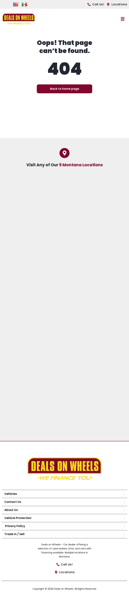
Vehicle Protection (17, 518)
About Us (11, 510)
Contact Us (12, 502)
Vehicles (10, 494)
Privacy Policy (14, 526)
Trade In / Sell (14, 534)
